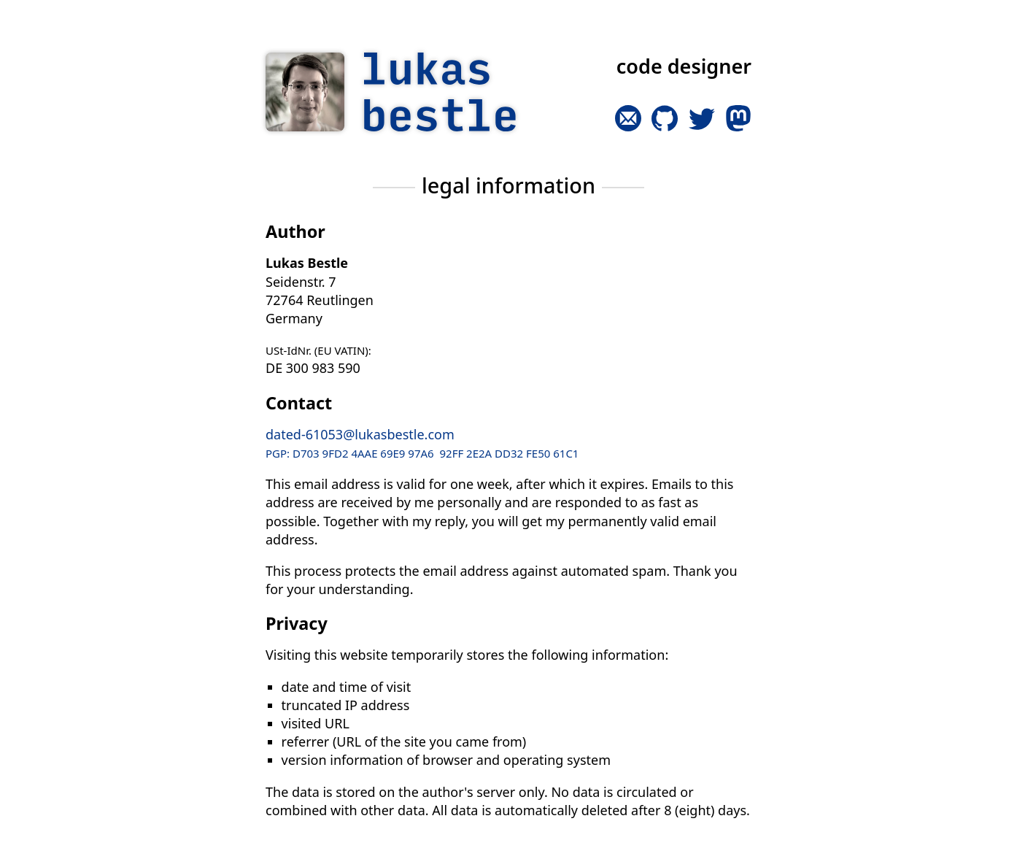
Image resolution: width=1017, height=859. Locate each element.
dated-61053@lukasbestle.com (360, 434)
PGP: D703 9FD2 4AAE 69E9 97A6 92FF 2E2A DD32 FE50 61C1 (422, 453)
